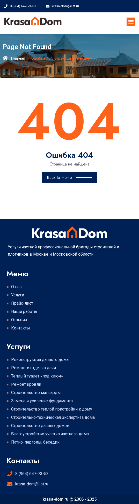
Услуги (19, 295)
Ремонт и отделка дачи (33, 367)
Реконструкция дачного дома (40, 359)
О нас (16, 286)
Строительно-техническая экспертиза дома (53, 417)
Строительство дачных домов (40, 425)
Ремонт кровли (26, 384)
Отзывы (19, 319)
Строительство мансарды (36, 392)
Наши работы (24, 311)
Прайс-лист (22, 303)
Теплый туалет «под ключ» (37, 376)
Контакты (20, 328)
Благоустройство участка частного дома (50, 433)
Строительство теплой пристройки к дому (51, 409)
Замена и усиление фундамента (42, 400)
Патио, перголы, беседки (35, 442)
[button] (131, 22)
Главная (18, 58)
